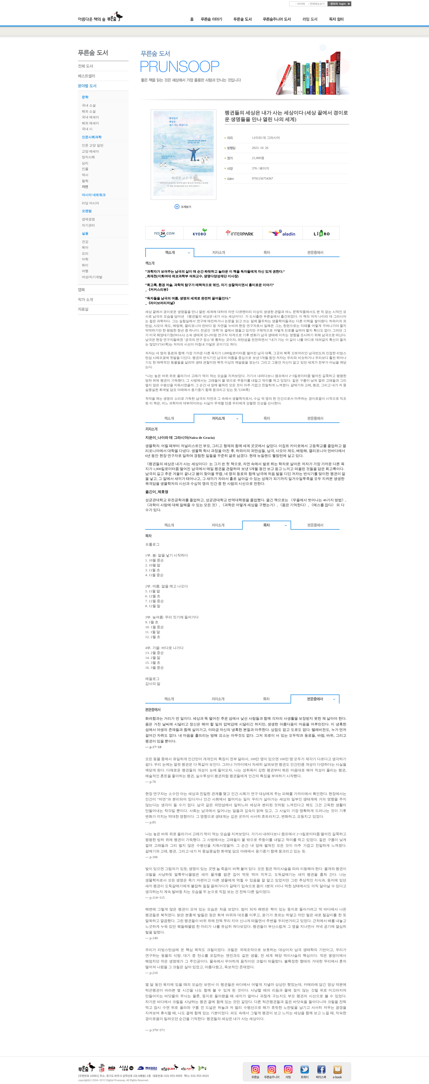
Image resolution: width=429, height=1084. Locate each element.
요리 (85, 253)
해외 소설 (89, 111)
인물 (85, 169)
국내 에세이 (90, 117)
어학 (85, 259)
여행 (85, 271)
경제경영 (88, 219)
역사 (85, 175)
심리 (85, 163)
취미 (85, 265)
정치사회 (88, 157)
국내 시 (87, 129)
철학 (85, 181)
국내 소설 (89, 105)
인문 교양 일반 (92, 145)
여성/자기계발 (92, 277)
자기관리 (88, 225)
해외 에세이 (90, 123)
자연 (85, 187)
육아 (85, 247)
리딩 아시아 (90, 203)
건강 (85, 242)
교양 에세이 (90, 151)
